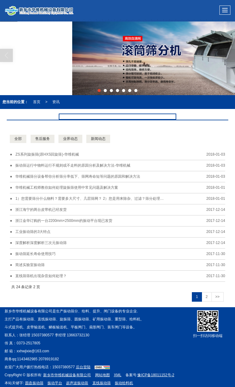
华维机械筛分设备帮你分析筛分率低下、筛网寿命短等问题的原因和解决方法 (77, 176)
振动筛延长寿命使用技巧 (35, 254)
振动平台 (54, 383)
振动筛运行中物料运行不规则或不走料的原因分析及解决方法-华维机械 (72, 165)
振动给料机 (124, 383)
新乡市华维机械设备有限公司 (67, 375)
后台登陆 (83, 367)
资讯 (56, 102)
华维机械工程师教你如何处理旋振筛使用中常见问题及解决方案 (66, 187)
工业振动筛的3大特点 (32, 232)
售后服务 (42, 139)
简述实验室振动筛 (30, 265)
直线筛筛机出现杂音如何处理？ (41, 276)
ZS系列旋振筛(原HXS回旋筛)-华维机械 (47, 154)
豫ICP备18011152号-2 (155, 375)
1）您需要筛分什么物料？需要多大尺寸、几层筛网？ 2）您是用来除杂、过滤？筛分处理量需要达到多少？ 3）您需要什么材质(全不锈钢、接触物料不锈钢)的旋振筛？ (105, 198)
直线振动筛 (101, 383)
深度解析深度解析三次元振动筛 (41, 243)
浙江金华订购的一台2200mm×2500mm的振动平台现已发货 (63, 221)
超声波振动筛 (77, 383)
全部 (18, 139)
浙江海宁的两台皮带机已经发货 (41, 209)
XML (117, 375)
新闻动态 (98, 139)
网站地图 (102, 375)
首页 (36, 102)
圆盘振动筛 (34, 383)
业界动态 (70, 139)
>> (217, 297)
